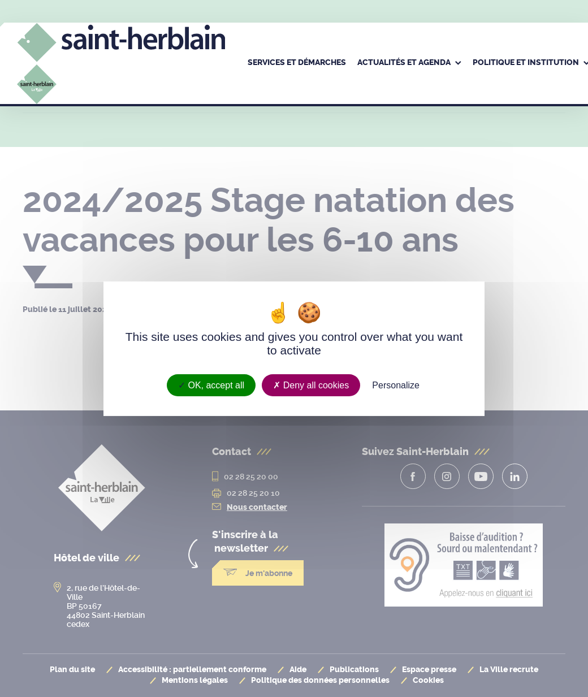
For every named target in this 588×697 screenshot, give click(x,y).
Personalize (396, 384)
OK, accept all (211, 384)
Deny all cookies (311, 384)
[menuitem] (297, 63)
